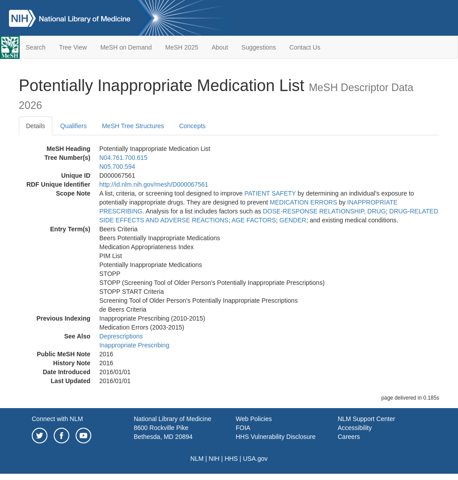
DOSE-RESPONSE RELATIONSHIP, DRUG (324, 211)
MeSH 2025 (181, 47)
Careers (349, 436)
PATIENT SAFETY (270, 193)
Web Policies (254, 418)
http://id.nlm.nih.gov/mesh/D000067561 (153, 184)
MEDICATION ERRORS (303, 202)
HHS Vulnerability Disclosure (275, 436)
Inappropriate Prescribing (134, 345)
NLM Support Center (366, 418)
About (220, 47)
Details (35, 125)
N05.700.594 (117, 166)
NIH (214, 458)
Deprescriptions (121, 336)
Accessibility (355, 427)
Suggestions (259, 47)
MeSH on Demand (126, 47)
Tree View (73, 47)
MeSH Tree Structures (133, 125)
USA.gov (255, 458)
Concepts (192, 125)
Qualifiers (73, 125)
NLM (197, 458)
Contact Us (304, 47)
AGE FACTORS (254, 220)
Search (36, 47)
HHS (231, 458)
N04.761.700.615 (123, 157)
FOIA (243, 427)
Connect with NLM (57, 418)
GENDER (293, 220)
